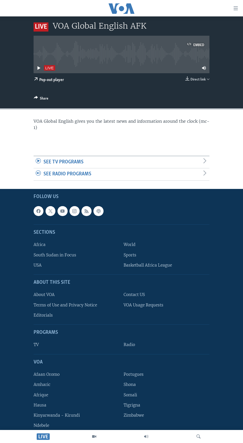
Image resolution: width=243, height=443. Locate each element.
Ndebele (41, 425)
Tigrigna (132, 405)
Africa (40, 244)
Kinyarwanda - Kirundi (57, 415)
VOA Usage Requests (143, 305)
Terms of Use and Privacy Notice (65, 305)
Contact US (134, 294)
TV (36, 344)
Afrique (41, 394)
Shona (130, 384)
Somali (130, 394)
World (130, 244)
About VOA (44, 294)
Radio (129, 344)
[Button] (41, 99)
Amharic (42, 384)
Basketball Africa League (148, 265)
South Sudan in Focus (55, 255)
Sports (130, 255)
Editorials (43, 315)
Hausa (40, 405)
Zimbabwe (134, 415)
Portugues (134, 374)
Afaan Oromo (47, 374)
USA (38, 265)
